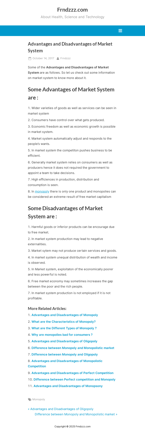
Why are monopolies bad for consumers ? (62, 335)
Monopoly (38, 399)
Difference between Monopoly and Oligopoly (65, 354)
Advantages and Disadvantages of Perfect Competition (72, 373)
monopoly (42, 191)
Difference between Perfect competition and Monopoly (75, 379)
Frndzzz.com (72, 9)
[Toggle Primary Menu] (120, 31)
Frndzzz (65, 58)
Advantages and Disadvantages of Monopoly (65, 315)
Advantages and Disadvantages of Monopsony (68, 386)
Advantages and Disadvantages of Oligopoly (64, 341)
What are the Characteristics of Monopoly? (64, 322)
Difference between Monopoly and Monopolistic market (73, 348)
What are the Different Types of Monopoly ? (64, 328)
